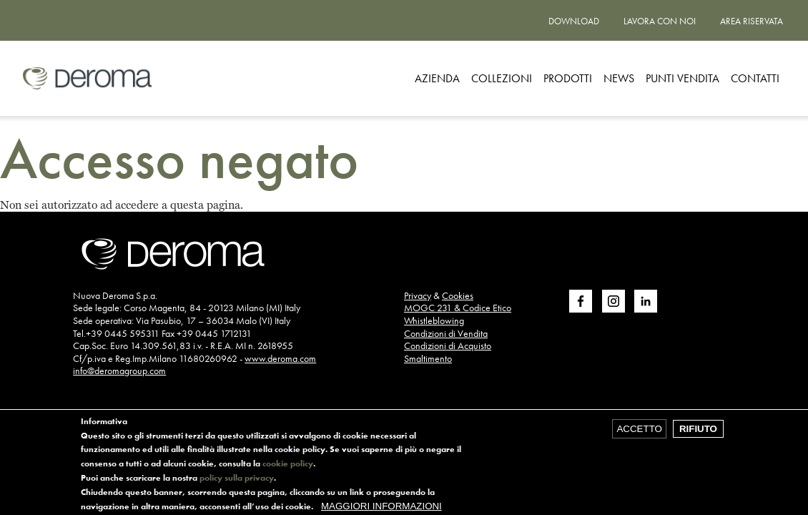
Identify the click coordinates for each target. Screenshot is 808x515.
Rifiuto (698, 431)
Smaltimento (428, 358)
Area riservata (751, 21)
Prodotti (567, 78)
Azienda (437, 78)
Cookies (457, 295)
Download (573, 21)
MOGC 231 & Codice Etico (457, 307)
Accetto (638, 431)
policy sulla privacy (236, 480)
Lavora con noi (660, 21)
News (618, 78)
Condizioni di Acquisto (447, 345)
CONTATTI (755, 78)
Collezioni (501, 78)
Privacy (417, 295)
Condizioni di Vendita (446, 333)
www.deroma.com (280, 358)
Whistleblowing (434, 320)
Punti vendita (682, 78)
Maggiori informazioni (381, 509)
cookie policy (287, 466)
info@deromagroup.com (119, 370)
